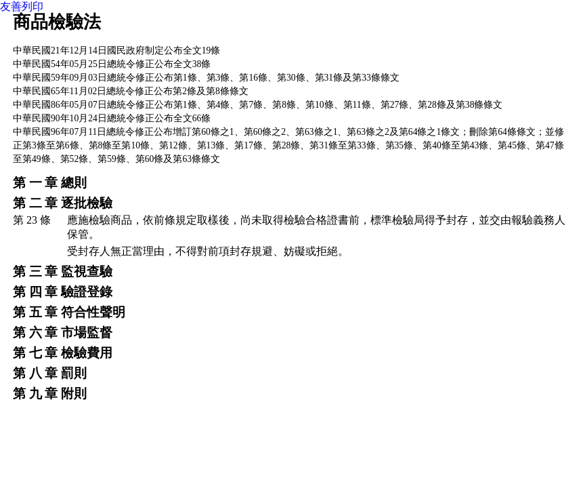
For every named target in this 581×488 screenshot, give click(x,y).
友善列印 (21, 6)
